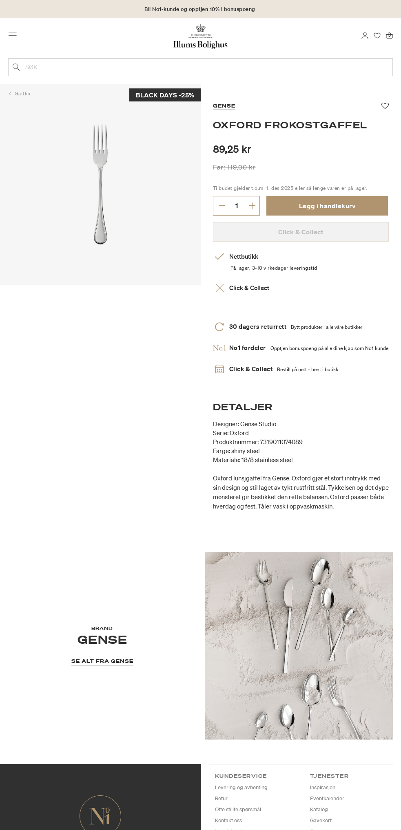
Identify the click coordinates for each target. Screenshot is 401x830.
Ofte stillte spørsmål (238, 809)
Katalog (319, 809)
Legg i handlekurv (327, 206)
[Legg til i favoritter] (385, 106)
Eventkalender (327, 798)
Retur (221, 798)
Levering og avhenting (241, 787)
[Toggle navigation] (15, 36)
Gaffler (23, 93)
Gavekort (321, 820)
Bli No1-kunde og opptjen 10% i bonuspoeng (199, 9)
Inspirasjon (322, 787)
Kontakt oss (228, 820)
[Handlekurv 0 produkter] (389, 35)
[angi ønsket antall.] (237, 205)
